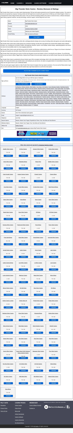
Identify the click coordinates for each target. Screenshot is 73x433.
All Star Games (23, 149)
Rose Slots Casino (23, 313)
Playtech (55, 98)
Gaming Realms (57, 90)
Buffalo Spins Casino (53, 161)
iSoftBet (50, 93)
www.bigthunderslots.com (31, 23)
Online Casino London (8, 300)
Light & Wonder (44, 95)
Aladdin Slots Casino (8, 149)
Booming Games (50, 88)
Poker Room (18, 408)
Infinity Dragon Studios (24, 93)
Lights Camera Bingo (8, 262)
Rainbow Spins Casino (8, 313)
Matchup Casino (23, 275)
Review (8, 155)
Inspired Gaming (39, 93)
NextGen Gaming (46, 96)
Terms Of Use (4, 411)
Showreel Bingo (38, 313)
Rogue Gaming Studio (45, 101)
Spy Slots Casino (23, 338)
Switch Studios (40, 103)
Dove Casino (38, 199)
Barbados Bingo (23, 161)
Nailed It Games (19, 96)
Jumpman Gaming (66, 93)
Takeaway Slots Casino (38, 351)
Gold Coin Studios (24, 92)
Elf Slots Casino (53, 212)
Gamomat (64, 90)
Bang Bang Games (20, 88)
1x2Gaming (18, 87)
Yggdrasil (36, 105)
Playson (51, 98)
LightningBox (51, 95)
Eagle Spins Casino (8, 212)
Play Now (37, 37)
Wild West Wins (23, 376)
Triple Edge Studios (60, 103)
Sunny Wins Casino (8, 351)
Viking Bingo (53, 364)
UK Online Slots (23, 364)
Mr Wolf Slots (23, 288)
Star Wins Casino (53, 338)
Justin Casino (23, 250)
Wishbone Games (27, 105)
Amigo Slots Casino (53, 149)
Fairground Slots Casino (23, 225)
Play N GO (46, 98)
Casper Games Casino (23, 174)
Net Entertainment (37, 96)
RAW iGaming (33, 100)
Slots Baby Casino (23, 326)
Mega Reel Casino (38, 275)
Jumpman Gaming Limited (31, 28)
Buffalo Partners (19, 125)
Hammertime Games (61, 92)
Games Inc (50, 90)
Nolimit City (53, 96)
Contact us (32, 408)
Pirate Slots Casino (53, 300)
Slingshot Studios (60, 101)
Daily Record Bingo (53, 187)
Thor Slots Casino (53, 351)
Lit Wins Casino (38, 262)
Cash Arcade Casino (8, 174)
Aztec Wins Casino (8, 161)
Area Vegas (39, 87)
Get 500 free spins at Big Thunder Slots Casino (36, 139)
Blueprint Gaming (42, 88)
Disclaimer (3, 405)
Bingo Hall (17, 411)
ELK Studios (67, 88)
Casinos (19, 3)
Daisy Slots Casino (8, 199)
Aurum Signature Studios (54, 87)
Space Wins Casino (8, 338)
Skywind (53, 101)
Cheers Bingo (53, 174)
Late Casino (53, 250)
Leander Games (36, 95)
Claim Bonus (39, 84)
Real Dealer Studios (41, 100)
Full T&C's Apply (23, 84)
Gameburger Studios (36, 90)
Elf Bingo (38, 212)
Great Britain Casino (38, 237)
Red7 (64, 100)
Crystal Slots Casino (38, 187)
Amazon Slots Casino (38, 149)
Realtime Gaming (58, 100)
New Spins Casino (38, 288)
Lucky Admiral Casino (8, 275)
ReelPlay (38, 101)
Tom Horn (53, 103)
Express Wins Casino (8, 225)
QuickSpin (26, 100)
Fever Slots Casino (53, 225)
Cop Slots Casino (8, 187)
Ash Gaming (45, 87)
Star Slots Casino (38, 338)
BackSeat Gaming (64, 87)
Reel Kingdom (32, 101)
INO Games (32, 93)
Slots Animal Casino (8, 326)
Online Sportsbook (19, 414)
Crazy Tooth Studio (59, 88)
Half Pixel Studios (51, 92)
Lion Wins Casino (23, 262)
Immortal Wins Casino (53, 237)
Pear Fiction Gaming (38, 98)
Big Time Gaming (33, 88)
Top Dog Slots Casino (8, 364)
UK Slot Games (38, 364)
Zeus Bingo (8, 389)
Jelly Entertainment (57, 93)
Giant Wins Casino (23, 237)
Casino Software (40, 3)
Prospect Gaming (20, 100)
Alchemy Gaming (25, 87)
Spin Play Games (24, 103)
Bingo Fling (38, 161)
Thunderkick (47, 103)
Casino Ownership (55, 3)
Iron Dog (46, 93)
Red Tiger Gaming (24, 101)
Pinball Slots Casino (38, 300)
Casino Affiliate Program (35, 405)
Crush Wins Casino (23, 187)
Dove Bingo (23, 199)
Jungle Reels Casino (8, 250)
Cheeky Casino (38, 174)
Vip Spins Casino (8, 376)
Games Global (44, 90)
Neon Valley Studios (28, 96)
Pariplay (31, 98)
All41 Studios (33, 87)
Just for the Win (19, 95)
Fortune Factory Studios (25, 90)
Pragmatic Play (65, 98)
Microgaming (66, 95)
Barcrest (27, 88)
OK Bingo (53, 288)
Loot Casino (53, 262)
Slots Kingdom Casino (38, 326)
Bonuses (29, 3)
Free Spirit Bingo (8, 237)
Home (12, 3)
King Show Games (27, 95)
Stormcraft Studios (32, 103)
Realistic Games (50, 100)
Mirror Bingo (53, 275)
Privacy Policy (4, 408)
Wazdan (67, 103)
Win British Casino (38, 376)
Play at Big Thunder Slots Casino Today (36, 70)
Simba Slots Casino (53, 313)
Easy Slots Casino (23, 212)
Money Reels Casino (8, 288)
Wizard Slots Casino (53, 376)
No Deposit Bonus (19, 423)
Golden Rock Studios (33, 92)
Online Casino (18, 405)
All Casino (36, 426)
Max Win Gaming (59, 95)
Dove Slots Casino (53, 199)
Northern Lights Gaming (62, 96)
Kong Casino (38, 250)
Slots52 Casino (53, 326)
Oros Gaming (26, 98)
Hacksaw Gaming (43, 92)
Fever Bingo (38, 225)
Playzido (60, 98)
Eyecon (17, 90)
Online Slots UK (23, 300)
